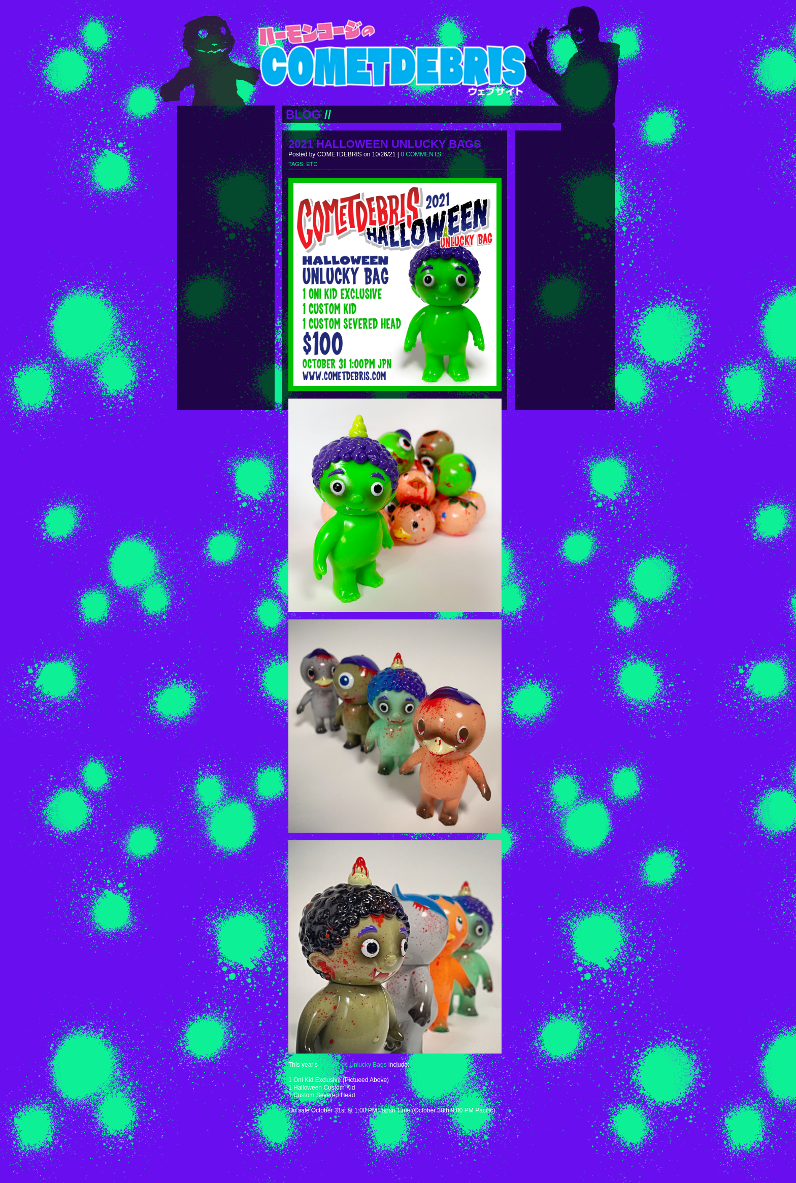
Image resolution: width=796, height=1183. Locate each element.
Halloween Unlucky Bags (353, 1064)
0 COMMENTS (421, 154)
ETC (311, 164)
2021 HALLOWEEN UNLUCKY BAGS (384, 144)
